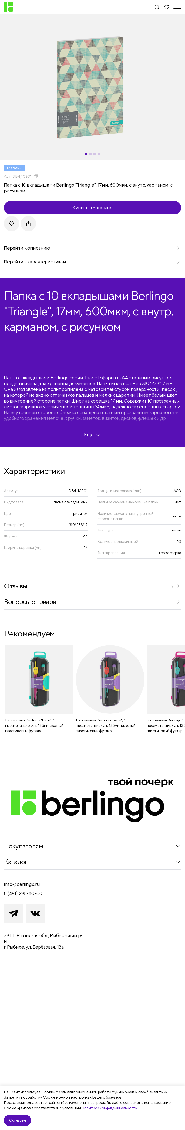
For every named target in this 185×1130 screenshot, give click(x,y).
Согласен (17, 1120)
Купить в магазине (92, 207)
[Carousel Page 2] (90, 154)
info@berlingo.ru (22, 884)
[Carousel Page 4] (99, 154)
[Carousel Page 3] (94, 154)
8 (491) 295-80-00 (23, 893)
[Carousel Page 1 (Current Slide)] (86, 154)
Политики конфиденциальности (109, 1108)
